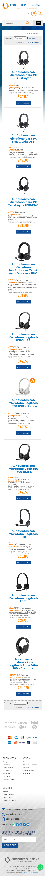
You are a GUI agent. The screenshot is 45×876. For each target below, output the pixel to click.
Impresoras (6, 773)
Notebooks (6, 765)
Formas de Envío (28, 770)
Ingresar (5, 791)
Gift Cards (6, 776)
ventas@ (20, 809)
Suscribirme (10, 845)
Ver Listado (33, 38)
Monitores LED (8, 770)
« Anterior (18, 43)
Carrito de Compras (9, 800)
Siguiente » (36, 43)
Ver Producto (23, 103)
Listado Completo (9, 779)
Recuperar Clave (8, 794)
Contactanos (27, 762)
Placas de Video (8, 767)
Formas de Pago (28, 773)
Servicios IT (26, 767)
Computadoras (8, 762)
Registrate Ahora (8, 797)
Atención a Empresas (30, 765)
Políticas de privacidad (30, 873)
